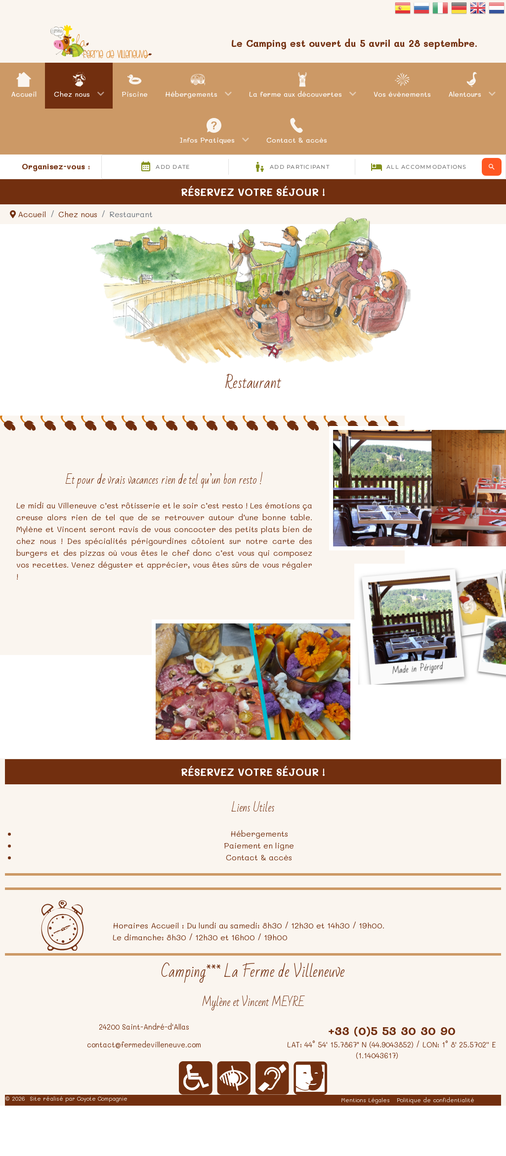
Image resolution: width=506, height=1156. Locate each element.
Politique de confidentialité (435, 1100)
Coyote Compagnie (102, 1098)
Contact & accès (259, 857)
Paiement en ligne (259, 845)
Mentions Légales (365, 1100)
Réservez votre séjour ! (253, 191)
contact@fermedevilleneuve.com (144, 1044)
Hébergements (259, 833)
